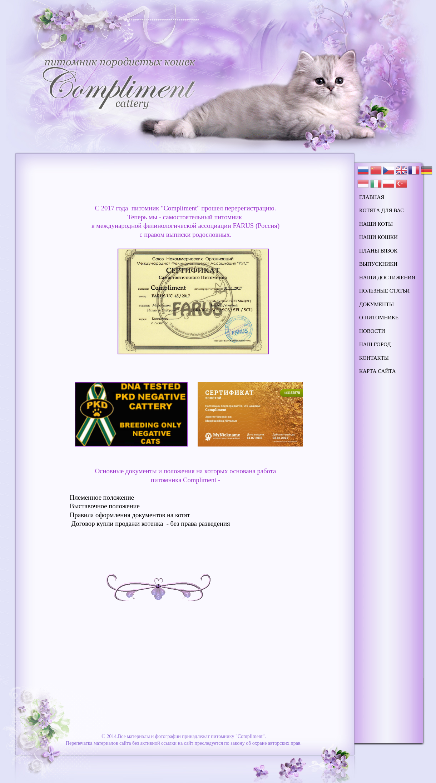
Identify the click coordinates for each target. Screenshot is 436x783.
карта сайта (377, 371)
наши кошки (378, 237)
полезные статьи (384, 291)
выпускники (378, 264)
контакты (374, 358)
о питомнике (378, 317)
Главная (371, 197)
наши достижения (387, 277)
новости (372, 331)
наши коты (376, 224)
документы (376, 304)
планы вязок (378, 251)
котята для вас (381, 210)
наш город (375, 344)
